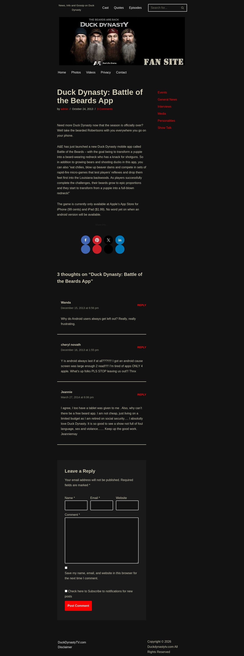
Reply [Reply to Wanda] (141, 305)
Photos (76, 72)
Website (121, 498)
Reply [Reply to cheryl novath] (141, 347)
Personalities (166, 120)
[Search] (163, 8)
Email (95, 498)
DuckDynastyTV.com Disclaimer (72, 645)
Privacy (106, 72)
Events (162, 92)
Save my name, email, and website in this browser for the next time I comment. (101, 575)
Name (70, 498)
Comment (72, 514)
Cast (105, 7)
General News (167, 99)
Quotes (119, 7)
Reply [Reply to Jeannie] (141, 394)
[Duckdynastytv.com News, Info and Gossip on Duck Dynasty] (76, 7)
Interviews (164, 106)
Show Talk (165, 127)
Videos (91, 72)
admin (64, 108)
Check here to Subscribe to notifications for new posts (99, 594)
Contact (121, 72)
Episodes (135, 7)
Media (162, 113)
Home (62, 72)
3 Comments (105, 108)
